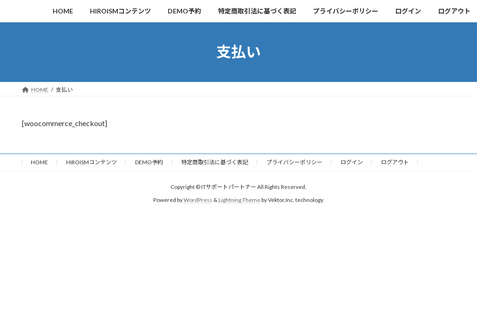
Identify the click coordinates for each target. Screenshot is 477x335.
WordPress (198, 199)
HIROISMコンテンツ (91, 162)
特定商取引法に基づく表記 (214, 162)
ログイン (352, 162)
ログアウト (395, 162)
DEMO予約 (149, 162)
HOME (39, 162)
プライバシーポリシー (294, 162)
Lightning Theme (239, 199)
